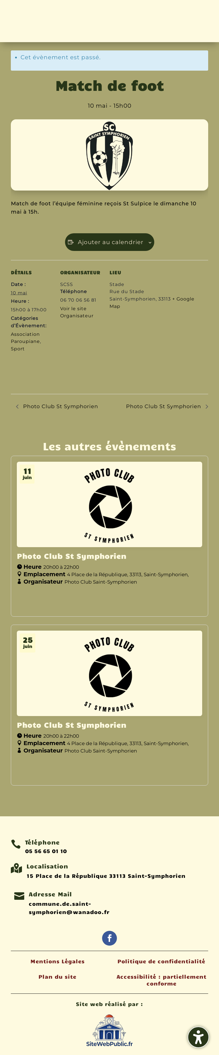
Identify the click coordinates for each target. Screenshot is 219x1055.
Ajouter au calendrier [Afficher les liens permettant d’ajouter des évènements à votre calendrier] (110, 242)
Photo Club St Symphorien (59, 406)
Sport (18, 348)
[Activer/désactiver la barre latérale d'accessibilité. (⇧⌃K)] (198, 1037)
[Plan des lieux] (140, 354)
